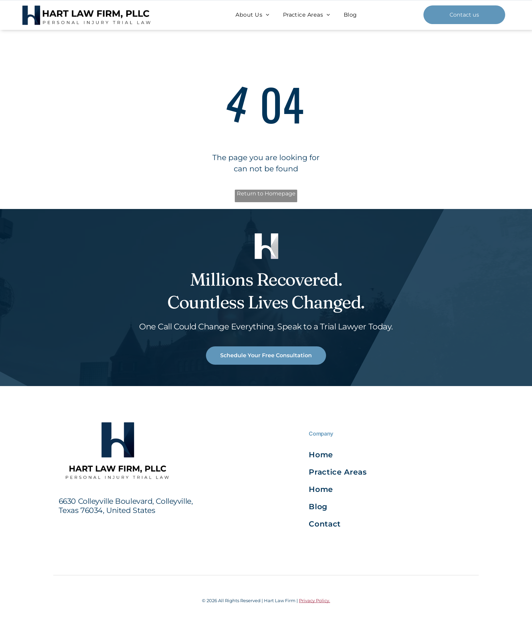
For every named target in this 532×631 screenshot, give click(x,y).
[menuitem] (252, 15)
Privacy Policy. (314, 600)
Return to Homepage (266, 193)
